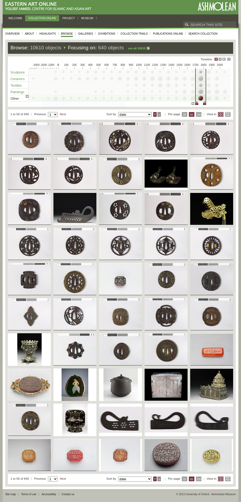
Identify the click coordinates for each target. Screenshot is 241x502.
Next (63, 114)
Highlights (47, 33)
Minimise (220, 59)
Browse (67, 33)
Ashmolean (217, 6)
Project (68, 18)
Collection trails (134, 33)
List (228, 114)
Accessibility (49, 494)
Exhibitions (106, 33)
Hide (224, 59)
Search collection (202, 33)
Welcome (15, 18)
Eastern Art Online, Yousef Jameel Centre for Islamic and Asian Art (49, 6)
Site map (10, 494)
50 (191, 114)
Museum (87, 18)
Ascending (155, 114)
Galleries (85, 33)
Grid (220, 114)
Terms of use (28, 494)
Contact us (68, 494)
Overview (12, 33)
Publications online (168, 33)
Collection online (42, 18)
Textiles (16, 85)
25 (184, 114)
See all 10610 (136, 48)
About (29, 33)
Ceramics (17, 79)
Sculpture (17, 72)
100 (198, 114)
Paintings (17, 92)
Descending (159, 114)
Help (229, 59)
